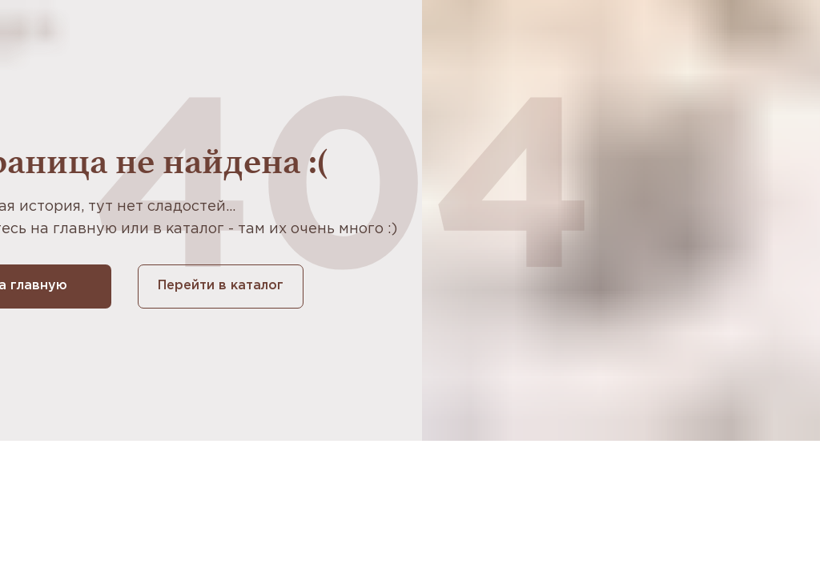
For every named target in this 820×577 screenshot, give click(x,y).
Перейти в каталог (220, 286)
